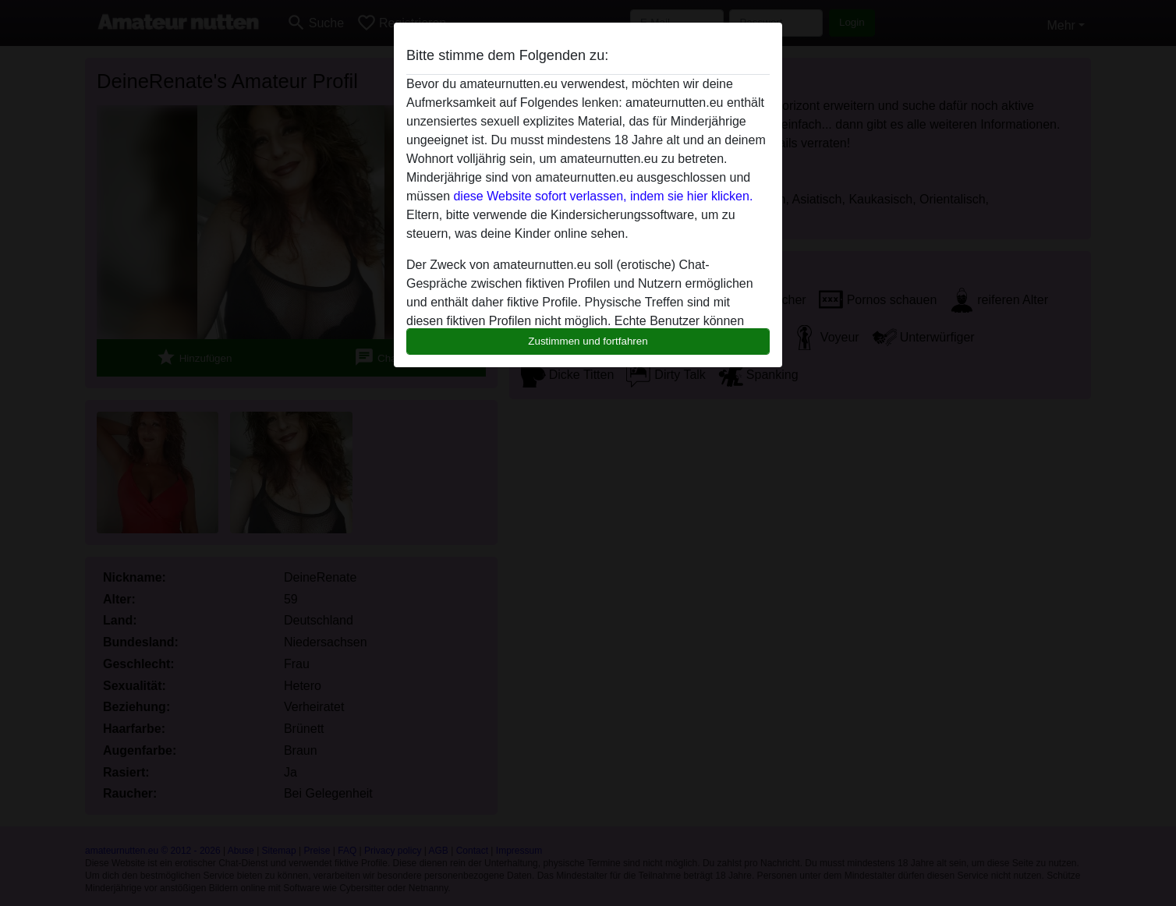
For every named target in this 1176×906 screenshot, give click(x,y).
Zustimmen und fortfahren (588, 341)
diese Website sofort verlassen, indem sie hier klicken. (603, 196)
